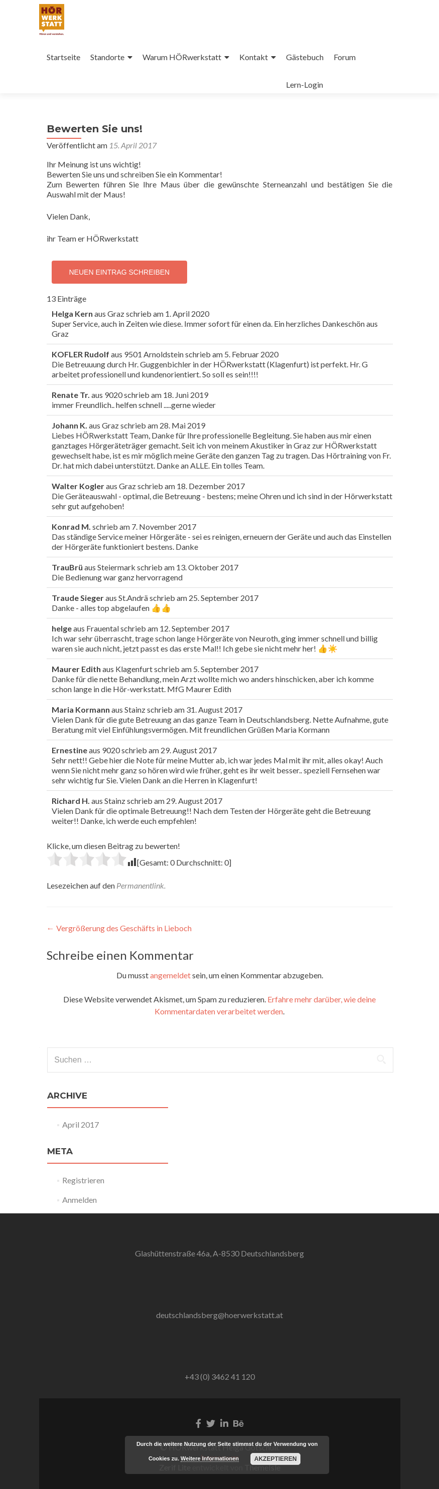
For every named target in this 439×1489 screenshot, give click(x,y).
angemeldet (170, 975)
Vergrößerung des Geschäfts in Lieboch (119, 928)
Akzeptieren (275, 1458)
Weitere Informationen (210, 1458)
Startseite (63, 57)
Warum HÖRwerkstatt (181, 57)
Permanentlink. (141, 885)
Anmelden (79, 1199)
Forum (345, 57)
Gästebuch (305, 57)
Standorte (107, 57)
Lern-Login (304, 84)
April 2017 (80, 1124)
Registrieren (83, 1180)
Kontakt (253, 57)
